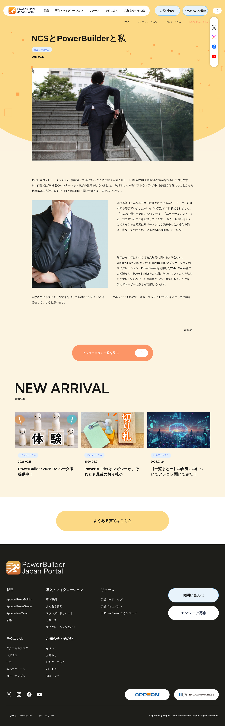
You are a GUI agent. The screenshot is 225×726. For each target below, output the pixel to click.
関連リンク (52, 675)
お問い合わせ (167, 10)
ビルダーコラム (55, 662)
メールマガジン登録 (195, 10)
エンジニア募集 (193, 613)
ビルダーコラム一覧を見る (100, 353)
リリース (51, 620)
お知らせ (51, 655)
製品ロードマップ (111, 599)
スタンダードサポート (59, 613)
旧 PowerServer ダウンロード (119, 613)
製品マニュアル (15, 669)
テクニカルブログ (17, 648)
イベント (51, 648)
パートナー (52, 669)
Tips (8, 662)
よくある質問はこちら (112, 521)
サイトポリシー (46, 715)
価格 (9, 620)
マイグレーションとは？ (61, 627)
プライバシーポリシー (21, 715)
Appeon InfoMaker (17, 613)
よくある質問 (54, 606)
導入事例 (51, 599)
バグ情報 (11, 655)
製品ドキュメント (111, 606)
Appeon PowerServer (19, 606)
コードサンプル (15, 675)
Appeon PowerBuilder (19, 599)
